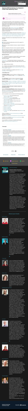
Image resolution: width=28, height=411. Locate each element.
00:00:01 (9, 129)
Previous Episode (21, 154)
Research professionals (8, 109)
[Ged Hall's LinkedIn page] (9, 343)
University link (13, 79)
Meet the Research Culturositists (9, 104)
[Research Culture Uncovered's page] (23, 2)
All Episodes (13, 154)
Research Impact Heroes (8, 97)
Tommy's (7, 70)
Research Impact (7, 95)
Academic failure (7, 110)
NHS (11, 70)
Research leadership (7, 108)
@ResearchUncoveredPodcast (16, 117)
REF (2, 56)
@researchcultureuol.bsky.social (19, 115)
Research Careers (7, 100)
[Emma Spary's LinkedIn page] (9, 236)
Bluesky (6, 96)
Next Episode (5, 154)
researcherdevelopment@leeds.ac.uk (10, 121)
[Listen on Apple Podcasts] (17, 162)
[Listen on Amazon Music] (17, 165)
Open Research (6, 98)
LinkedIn (23, 75)
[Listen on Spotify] (9, 165)
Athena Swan (4, 60)
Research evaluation (7, 107)
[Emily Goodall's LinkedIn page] (9, 258)
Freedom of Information (14, 27)
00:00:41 (9, 142)
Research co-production (8, 106)
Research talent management (9, 103)
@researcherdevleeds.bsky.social (15, 113)
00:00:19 (9, 135)
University (16, 75)
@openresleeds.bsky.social (9, 115)
